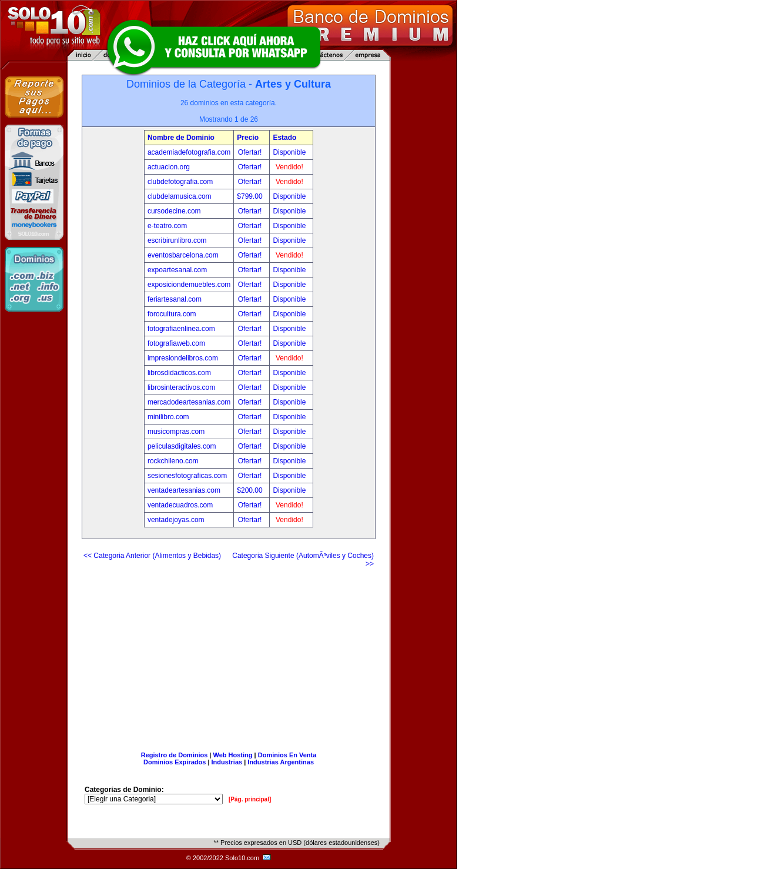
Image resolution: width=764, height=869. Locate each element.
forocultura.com (172, 314)
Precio (248, 137)
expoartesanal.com (177, 270)
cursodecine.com (174, 211)
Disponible (289, 152)
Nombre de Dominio (181, 137)
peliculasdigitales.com (182, 446)
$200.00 (250, 490)
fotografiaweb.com (176, 343)
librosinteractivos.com (181, 387)
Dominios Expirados (174, 762)
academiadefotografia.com (189, 152)
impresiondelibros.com (183, 358)
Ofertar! (251, 152)
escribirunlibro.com (177, 240)
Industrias (227, 762)
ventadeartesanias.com (184, 490)
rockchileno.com (173, 461)
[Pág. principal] (250, 799)
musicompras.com (176, 431)
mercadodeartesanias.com (189, 402)
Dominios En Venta (287, 754)
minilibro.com (168, 417)
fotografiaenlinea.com (181, 329)
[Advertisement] (228, 655)
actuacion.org (169, 167)
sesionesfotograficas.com (187, 476)
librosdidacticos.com (179, 373)
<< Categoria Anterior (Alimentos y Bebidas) (152, 556)
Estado (284, 137)
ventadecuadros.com (180, 505)
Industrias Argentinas (280, 762)
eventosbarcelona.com (183, 255)
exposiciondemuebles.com (189, 284)
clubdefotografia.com (180, 182)
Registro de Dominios (174, 754)
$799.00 (250, 196)
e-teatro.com (167, 226)
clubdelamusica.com (180, 196)
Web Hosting (233, 754)
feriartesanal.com (175, 299)
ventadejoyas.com (176, 520)
